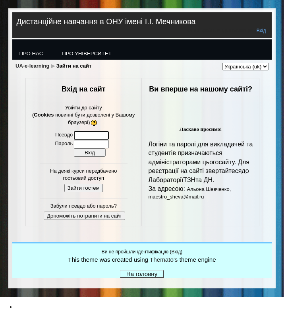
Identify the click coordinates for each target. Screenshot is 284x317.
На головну (141, 273)
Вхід (261, 30)
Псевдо (64, 135)
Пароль (64, 143)
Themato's (164, 259)
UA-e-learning (32, 66)
